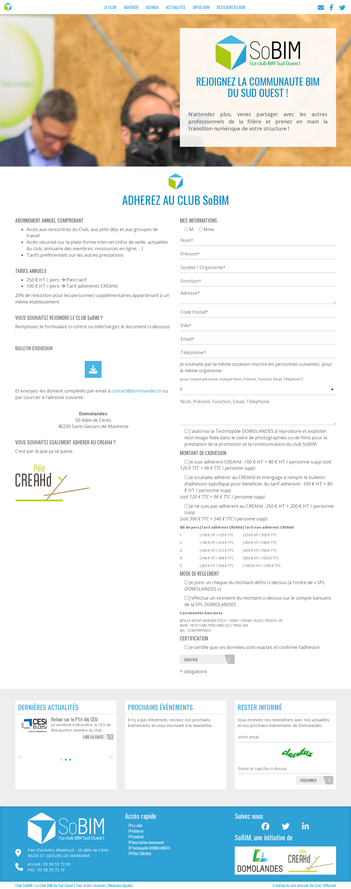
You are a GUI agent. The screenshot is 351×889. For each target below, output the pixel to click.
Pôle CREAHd (141, 853)
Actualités (175, 7)
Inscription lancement (148, 842)
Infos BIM (201, 7)
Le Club (110, 7)
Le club (137, 825)
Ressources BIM (231, 7)
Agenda (152, 7)
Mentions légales (120, 885)
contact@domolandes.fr (136, 391)
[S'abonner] (308, 780)
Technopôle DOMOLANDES (151, 848)
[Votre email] (285, 737)
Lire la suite (93, 737)
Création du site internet (290, 885)
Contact (138, 836)
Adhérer (131, 7)
